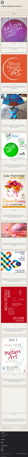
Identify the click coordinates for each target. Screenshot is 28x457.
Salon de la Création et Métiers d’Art (14, 241)
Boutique (2, 449)
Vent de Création (14, 45)
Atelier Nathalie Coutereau (11, 6)
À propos (2, 447)
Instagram (2, 442)
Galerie (2, 448)
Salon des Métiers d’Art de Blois (14, 377)
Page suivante (24, 427)
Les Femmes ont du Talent (14, 212)
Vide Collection (14, 326)
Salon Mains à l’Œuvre (14, 416)
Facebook (2, 441)
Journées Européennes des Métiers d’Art (14, 276)
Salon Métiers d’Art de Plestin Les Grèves (14, 122)
